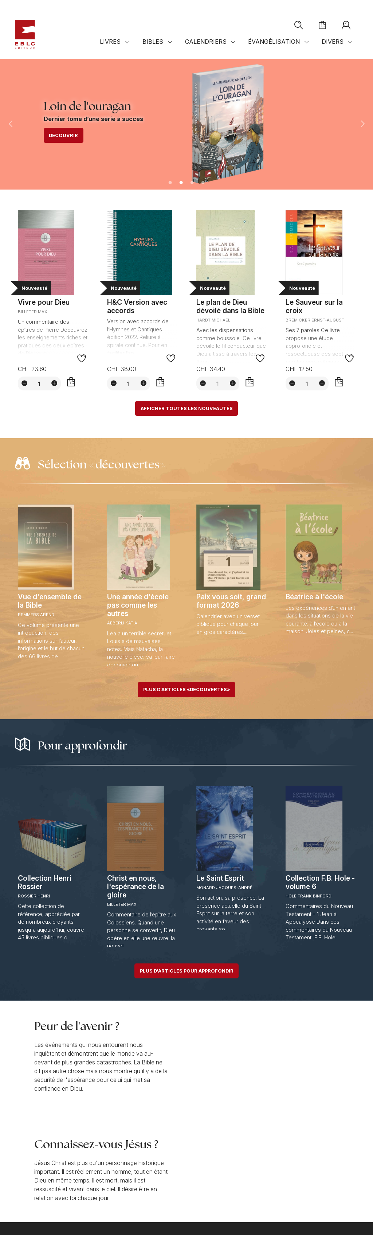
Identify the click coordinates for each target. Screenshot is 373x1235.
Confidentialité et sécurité (93, 1205)
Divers (332, 41)
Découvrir (63, 135)
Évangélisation (274, 41)
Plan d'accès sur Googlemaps (173, 1182)
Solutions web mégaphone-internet (88, 1217)
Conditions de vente (37, 1205)
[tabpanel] (186, 124)
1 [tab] (170, 183)
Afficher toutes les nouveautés (187, 408)
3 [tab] (192, 183)
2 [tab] (181, 183)
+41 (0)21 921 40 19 (43, 1175)
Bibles (152, 41)
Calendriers (206, 41)
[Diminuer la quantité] (24, 383)
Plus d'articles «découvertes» (186, 689)
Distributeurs (153, 1189)
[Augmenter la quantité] (54, 383)
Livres (110, 41)
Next (362, 123)
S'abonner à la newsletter (291, 1157)
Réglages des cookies (151, 1205)
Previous (10, 123)
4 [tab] (203, 183)
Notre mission (35, 1135)
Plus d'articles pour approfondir (186, 971)
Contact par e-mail (43, 1182)
